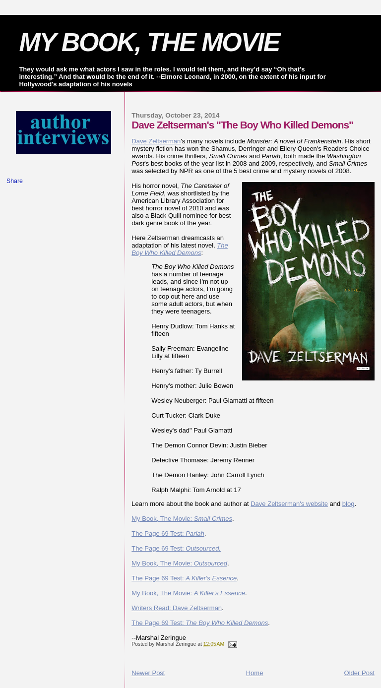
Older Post (359, 673)
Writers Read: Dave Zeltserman (176, 608)
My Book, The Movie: (181, 518)
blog (348, 503)
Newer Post (148, 673)
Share (14, 181)
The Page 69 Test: (167, 533)
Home (254, 673)
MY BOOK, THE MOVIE (149, 42)
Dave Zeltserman (156, 141)
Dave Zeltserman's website (289, 503)
